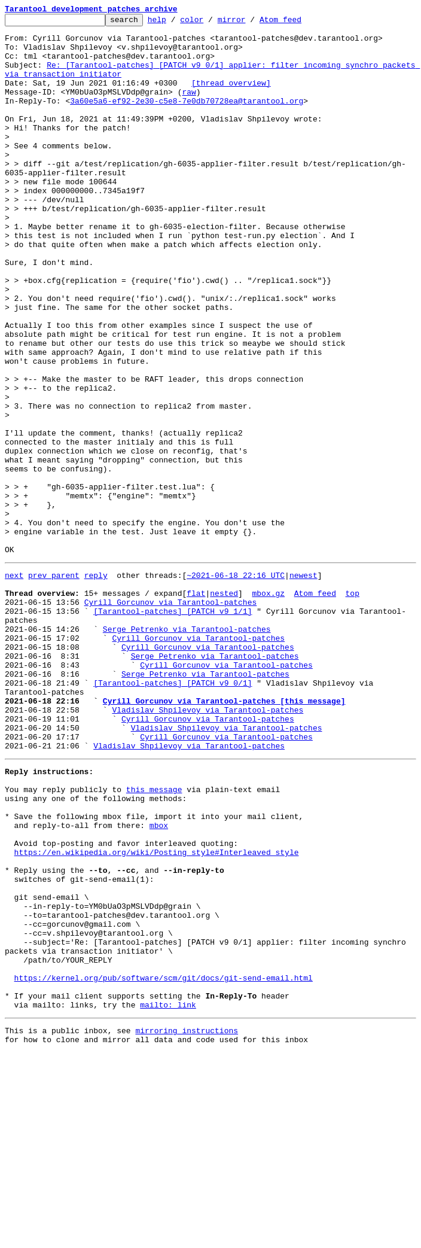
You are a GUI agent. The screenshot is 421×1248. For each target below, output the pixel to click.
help (175, 22)
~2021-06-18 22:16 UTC (236, 684)
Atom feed (299, 22)
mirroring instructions (186, 1224)
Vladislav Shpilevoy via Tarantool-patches (207, 846)
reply (96, 684)
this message (154, 938)
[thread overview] (231, 97)
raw (189, 107)
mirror (250, 22)
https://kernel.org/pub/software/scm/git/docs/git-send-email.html (163, 1164)
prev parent (54, 684)
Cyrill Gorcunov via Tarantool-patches (170, 716)
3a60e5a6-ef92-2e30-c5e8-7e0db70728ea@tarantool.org (186, 118)
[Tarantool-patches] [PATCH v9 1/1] (172, 727)
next (14, 684)
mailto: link (168, 1196)
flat (196, 706)
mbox (159, 981)
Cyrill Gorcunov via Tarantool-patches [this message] (224, 835)
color (210, 22)
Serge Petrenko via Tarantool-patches (187, 749)
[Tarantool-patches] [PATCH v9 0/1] (172, 813)
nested (224, 706)
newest (303, 684)
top (352, 706)
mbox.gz (268, 706)
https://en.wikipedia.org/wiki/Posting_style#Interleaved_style (156, 1013)
